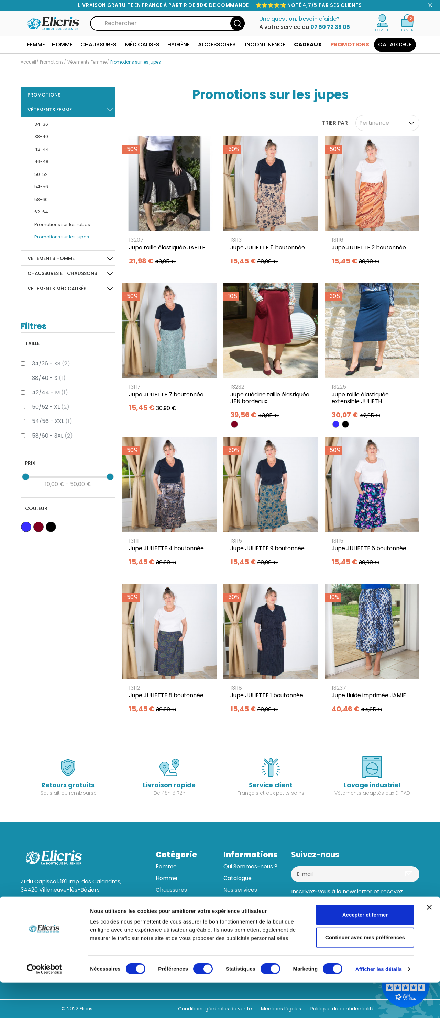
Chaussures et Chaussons (62, 273)
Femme (166, 866)
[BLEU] (335, 424)
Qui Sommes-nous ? (250, 866)
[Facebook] (299, 920)
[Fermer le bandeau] (429, 942)
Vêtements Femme (50, 109)
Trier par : (336, 123)
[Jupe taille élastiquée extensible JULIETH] (372, 353)
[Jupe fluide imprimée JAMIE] (372, 650)
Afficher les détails (378, 1004)
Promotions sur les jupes (61, 237)
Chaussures (171, 890)
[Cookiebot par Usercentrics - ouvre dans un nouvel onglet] (44, 1004)
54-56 (41, 186)
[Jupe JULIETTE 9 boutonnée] (270, 503)
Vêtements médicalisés (57, 288)
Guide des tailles (245, 901)
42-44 (41, 149)
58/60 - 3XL (52, 436)
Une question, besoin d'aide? (299, 19)
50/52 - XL (50, 407)
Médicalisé (170, 901)
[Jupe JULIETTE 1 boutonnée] (270, 650)
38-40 (41, 136)
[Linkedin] (316, 920)
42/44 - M (50, 392)
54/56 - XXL (52, 421)
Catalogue (237, 878)
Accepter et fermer (365, 950)
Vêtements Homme (51, 258)
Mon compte (240, 925)
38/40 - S (49, 378)
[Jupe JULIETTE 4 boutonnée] (169, 503)
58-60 (41, 199)
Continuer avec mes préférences (365, 973)
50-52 (41, 174)
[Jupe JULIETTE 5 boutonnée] (270, 203)
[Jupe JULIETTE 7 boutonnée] (169, 350)
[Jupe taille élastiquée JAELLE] (169, 203)
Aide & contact (243, 913)
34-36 (41, 124)
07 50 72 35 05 (330, 27)
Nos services (240, 890)
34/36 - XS (51, 363)
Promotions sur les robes (62, 224)
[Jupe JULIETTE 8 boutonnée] (169, 650)
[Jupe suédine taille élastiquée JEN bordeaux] (270, 353)
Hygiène (166, 913)
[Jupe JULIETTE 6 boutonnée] (372, 503)
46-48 (41, 161)
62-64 (41, 211)
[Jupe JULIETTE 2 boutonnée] (372, 203)
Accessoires (172, 925)
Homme (166, 878)
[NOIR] (345, 424)
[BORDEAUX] (234, 424)
